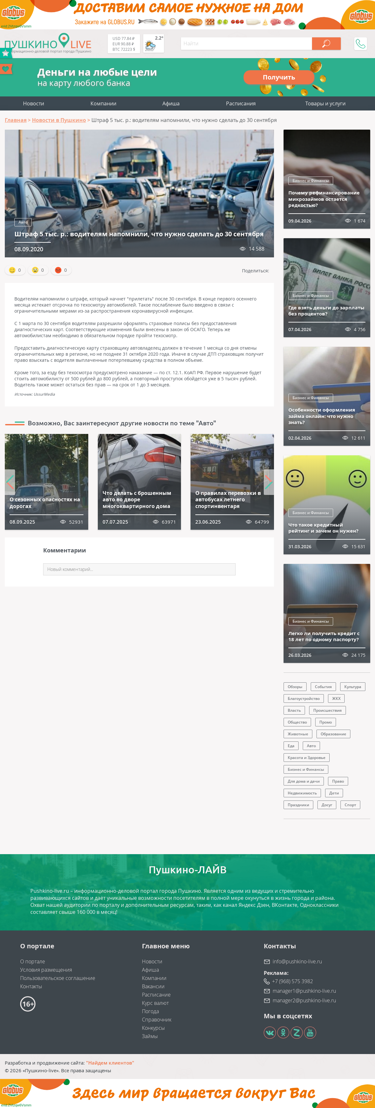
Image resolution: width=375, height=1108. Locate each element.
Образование (333, 734)
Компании (103, 103)
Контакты (31, 986)
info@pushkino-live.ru (297, 961)
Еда (291, 745)
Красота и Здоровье (306, 757)
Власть (294, 710)
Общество (297, 722)
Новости (33, 103)
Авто (23, 222)
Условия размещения (46, 969)
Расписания (241, 103)
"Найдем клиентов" (110, 1062)
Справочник (156, 1019)
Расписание (156, 994)
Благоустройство (304, 698)
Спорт (350, 805)
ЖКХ (336, 698)
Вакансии (153, 986)
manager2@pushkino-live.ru (304, 1000)
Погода (150, 1011)
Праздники (298, 805)
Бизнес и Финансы (311, 180)
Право (338, 781)
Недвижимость (302, 793)
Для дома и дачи (304, 781)
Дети (334, 793)
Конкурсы (153, 1027)
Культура (352, 686)
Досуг (327, 805)
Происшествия (327, 710)
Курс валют (155, 1002)
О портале (32, 961)
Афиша (171, 103)
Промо (325, 722)
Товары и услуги (325, 103)
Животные (298, 734)
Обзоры (295, 686)
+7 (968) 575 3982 (292, 981)
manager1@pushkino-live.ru (304, 990)
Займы (150, 1036)
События (323, 686)
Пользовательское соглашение (57, 978)
